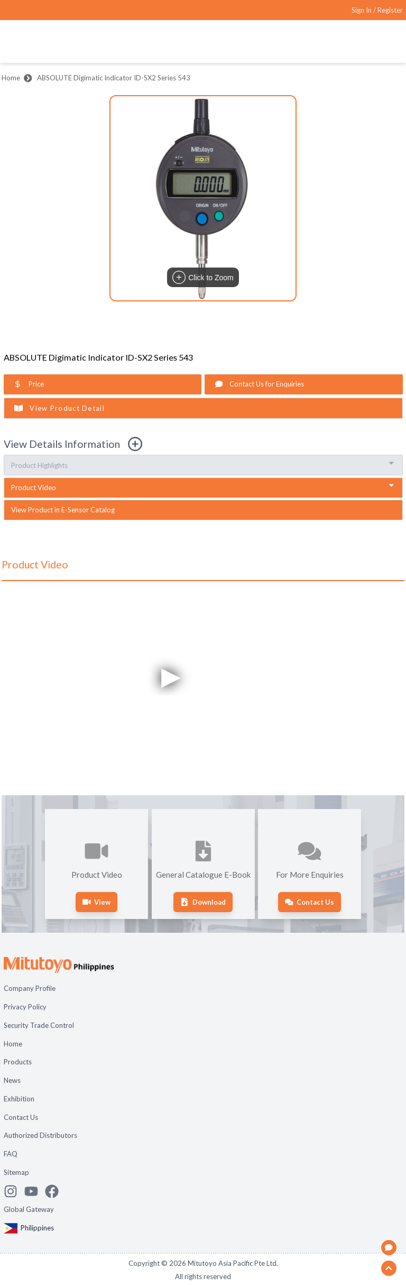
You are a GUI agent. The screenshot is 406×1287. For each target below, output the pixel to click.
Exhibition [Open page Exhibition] (19, 1099)
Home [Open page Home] (13, 1044)
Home (11, 77)
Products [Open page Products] (18, 1062)
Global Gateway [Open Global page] (29, 1209)
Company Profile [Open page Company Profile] (30, 988)
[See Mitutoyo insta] (14, 1191)
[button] (203, 198)
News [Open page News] (12, 1080)
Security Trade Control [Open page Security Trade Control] (39, 1025)
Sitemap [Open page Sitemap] (16, 1172)
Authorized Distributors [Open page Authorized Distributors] (40, 1135)
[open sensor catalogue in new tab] (203, 510)
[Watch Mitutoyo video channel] (34, 1191)
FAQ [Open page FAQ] (10, 1154)
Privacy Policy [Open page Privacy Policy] (25, 1007)
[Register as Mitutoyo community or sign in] (377, 10)
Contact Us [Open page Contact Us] (21, 1117)
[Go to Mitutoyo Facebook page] (55, 1191)
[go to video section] (203, 487)
